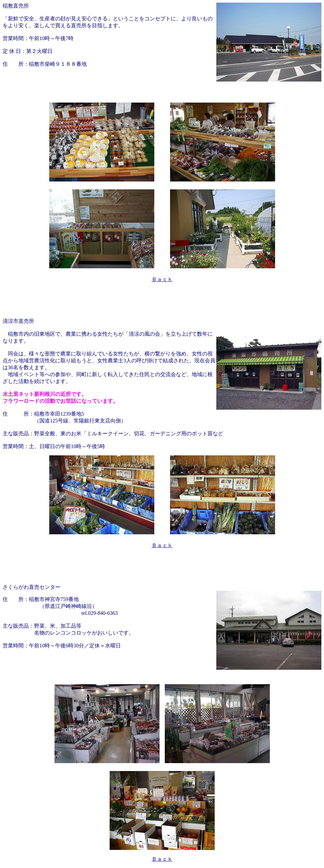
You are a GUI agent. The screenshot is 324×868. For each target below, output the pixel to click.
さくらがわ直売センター (31, 587)
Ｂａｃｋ (162, 279)
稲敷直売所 (16, 6)
